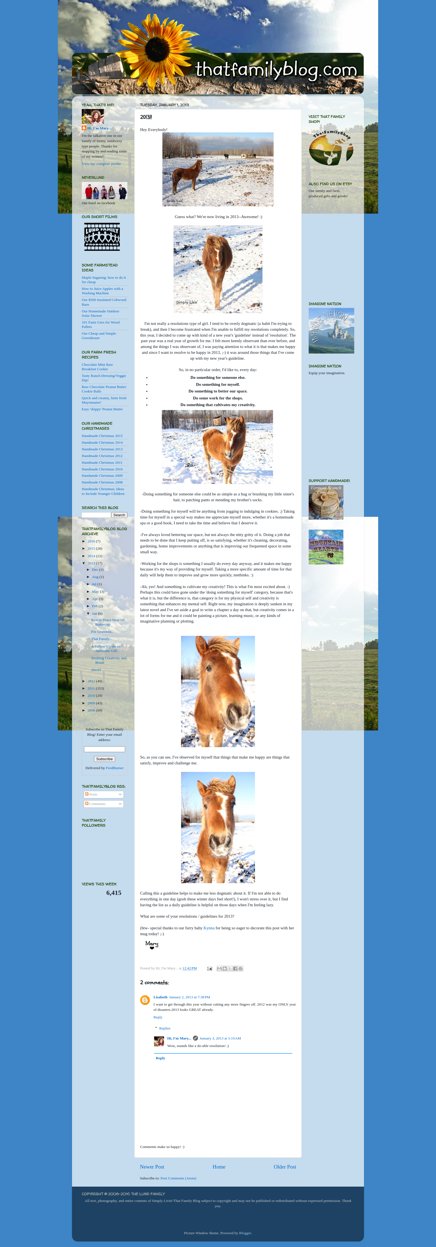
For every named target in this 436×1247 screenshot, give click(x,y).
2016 (92, 541)
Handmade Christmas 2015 (102, 436)
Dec (95, 569)
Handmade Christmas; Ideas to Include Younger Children (103, 491)
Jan (95, 613)
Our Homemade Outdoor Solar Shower (100, 313)
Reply (157, 1017)
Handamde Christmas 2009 (102, 475)
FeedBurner (115, 768)
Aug (96, 577)
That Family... (101, 639)
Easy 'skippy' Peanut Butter (102, 409)
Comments (95, 804)
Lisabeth (160, 997)
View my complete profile (101, 164)
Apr (95, 599)
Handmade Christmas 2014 (102, 442)
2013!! (96, 670)
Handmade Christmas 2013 (102, 449)
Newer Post (152, 1167)
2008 (92, 710)
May (96, 591)
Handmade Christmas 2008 (102, 482)
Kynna (209, 928)
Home (219, 1167)
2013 (92, 563)
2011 (92, 688)
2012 (92, 681)
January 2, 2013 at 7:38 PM (189, 997)
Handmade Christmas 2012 (102, 456)
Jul (94, 584)
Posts (91, 794)
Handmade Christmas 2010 (102, 469)
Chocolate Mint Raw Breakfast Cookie (97, 366)
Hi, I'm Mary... (179, 1038)
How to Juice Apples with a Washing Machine (102, 291)
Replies (165, 1028)
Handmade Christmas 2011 (102, 462)
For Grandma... (102, 631)
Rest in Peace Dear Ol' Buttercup (108, 622)
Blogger (245, 1233)
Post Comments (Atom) (178, 1178)
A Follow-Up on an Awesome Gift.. (105, 648)
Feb (95, 606)
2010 (92, 695)
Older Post (285, 1167)
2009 (92, 703)
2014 (92, 556)
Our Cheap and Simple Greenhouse (99, 335)
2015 (92, 548)
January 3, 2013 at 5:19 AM (220, 1038)
